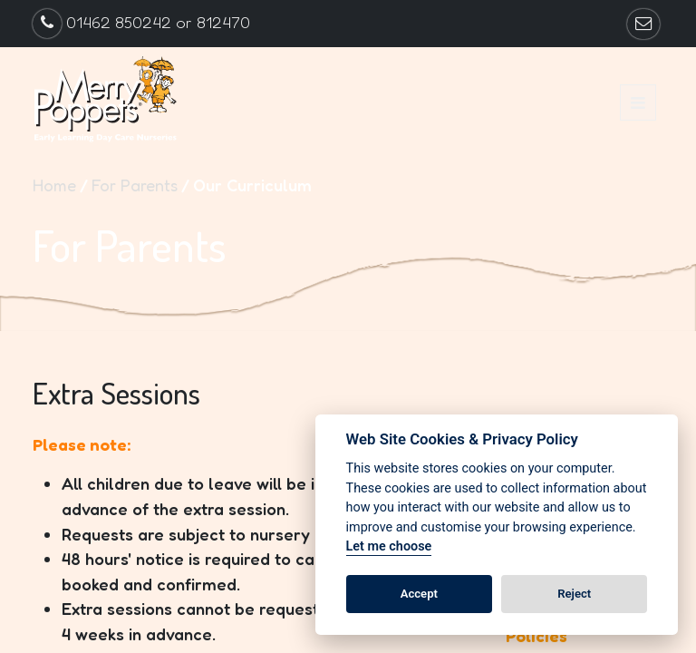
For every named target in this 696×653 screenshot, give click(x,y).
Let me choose (389, 546)
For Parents (135, 185)
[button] (638, 102)
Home (54, 185)
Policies (536, 636)
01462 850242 (118, 22)
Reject (574, 593)
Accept (419, 593)
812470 (223, 22)
